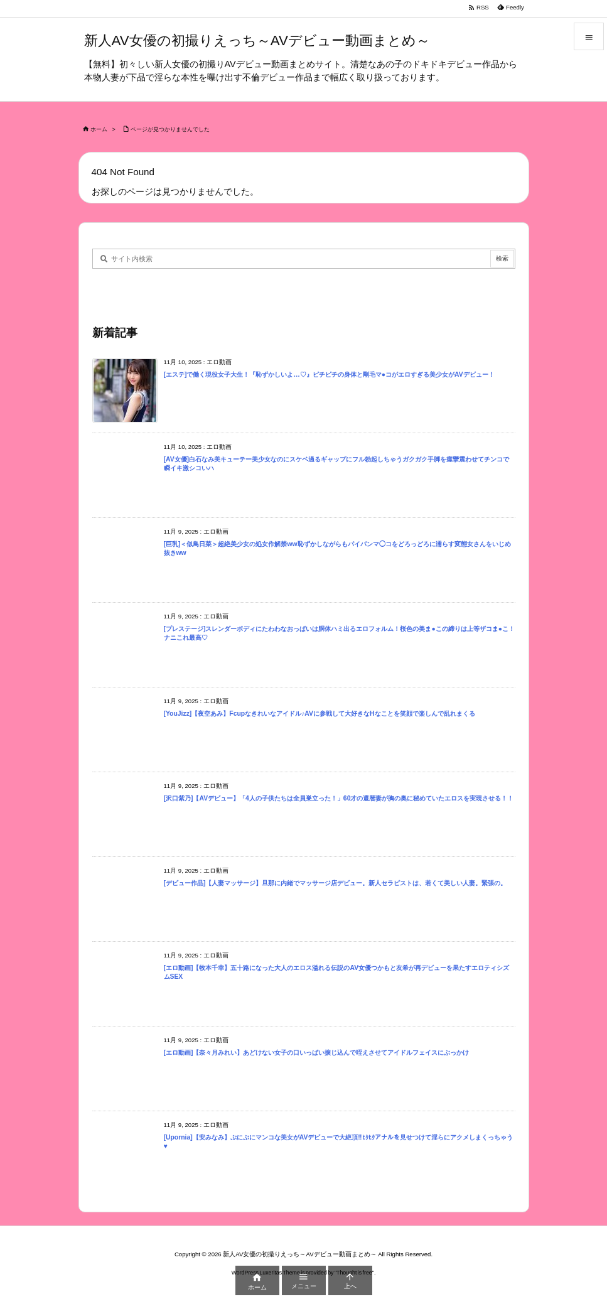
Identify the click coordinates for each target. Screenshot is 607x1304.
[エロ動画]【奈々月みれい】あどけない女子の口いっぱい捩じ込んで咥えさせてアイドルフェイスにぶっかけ (317, 1052)
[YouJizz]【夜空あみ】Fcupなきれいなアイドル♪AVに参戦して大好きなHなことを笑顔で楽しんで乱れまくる (319, 713)
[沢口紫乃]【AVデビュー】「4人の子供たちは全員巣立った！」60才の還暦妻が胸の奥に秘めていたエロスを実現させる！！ (339, 798)
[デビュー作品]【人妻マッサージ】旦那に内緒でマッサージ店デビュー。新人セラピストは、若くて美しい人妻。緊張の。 (335, 883)
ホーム (98, 129)
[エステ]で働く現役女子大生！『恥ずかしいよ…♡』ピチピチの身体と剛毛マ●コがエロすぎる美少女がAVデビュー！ (329, 374)
